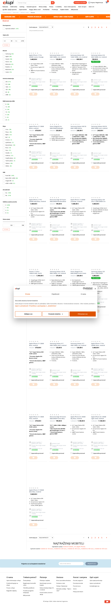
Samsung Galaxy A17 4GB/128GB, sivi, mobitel (78, 344)
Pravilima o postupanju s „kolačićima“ (43, 306)
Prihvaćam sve (83, 314)
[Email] (71, 563)
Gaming (22, 7)
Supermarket (23, 9)
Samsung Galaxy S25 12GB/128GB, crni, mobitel (78, 56)
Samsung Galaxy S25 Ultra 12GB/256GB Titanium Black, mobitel (99, 272)
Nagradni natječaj (11, 591)
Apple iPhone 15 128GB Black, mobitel (36, 127)
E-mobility (59, 7)
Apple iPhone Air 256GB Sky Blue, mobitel (78, 417)
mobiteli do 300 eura (73, 549)
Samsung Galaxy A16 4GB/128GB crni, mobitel (99, 56)
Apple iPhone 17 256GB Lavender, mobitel (78, 200)
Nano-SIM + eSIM (10, 178)
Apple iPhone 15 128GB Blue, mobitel (36, 344)
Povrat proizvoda (78, 583)
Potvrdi (6, 45)
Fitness (51, 7)
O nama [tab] (83, 294)
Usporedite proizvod (36, 89)
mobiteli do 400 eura (87, 549)
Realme (7, 67)
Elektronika (13, 7)
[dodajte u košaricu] (33, 94)
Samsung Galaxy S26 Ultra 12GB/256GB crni (98, 200)
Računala (5, 7)
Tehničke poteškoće (28, 588)
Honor (7, 61)
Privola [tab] (27, 294)
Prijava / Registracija (95, 2)
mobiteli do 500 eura (101, 549)
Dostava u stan (60, 583)
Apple (7, 56)
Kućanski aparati (31, 7)
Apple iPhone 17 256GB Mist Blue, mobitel (36, 491)
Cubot (7, 72)
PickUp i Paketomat (61, 586)
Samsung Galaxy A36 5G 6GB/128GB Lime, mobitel (99, 127)
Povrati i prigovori (78, 580)
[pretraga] (53, 2)
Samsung (8, 54)
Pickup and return (78, 591)
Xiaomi (7, 59)
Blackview (8, 69)
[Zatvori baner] (95, 288)
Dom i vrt (91, 7)
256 (6, 81)
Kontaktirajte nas (94, 586)
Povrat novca (77, 586)
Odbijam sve (28, 314)
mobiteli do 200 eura (60, 549)
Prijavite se (92, 564)
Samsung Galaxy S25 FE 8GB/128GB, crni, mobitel (58, 272)
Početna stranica (7, 12)
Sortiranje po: (33, 27)
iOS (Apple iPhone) (79, 546)
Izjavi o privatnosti (21, 306)
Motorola (8, 64)
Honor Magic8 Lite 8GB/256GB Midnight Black (56, 127)
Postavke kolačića (55, 314)
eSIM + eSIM (8, 183)
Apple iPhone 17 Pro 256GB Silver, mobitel (98, 344)
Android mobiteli (68, 546)
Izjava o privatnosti (95, 583)
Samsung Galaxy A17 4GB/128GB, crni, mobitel (58, 56)
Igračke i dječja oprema (10, 9)
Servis (75, 589)
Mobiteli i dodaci (25, 12)
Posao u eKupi (11, 588)
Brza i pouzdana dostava (63, 580)
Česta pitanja (27, 580)
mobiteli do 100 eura (46, 549)
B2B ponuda (74, 9)
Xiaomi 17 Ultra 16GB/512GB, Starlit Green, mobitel (35, 272)
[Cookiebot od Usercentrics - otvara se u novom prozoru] (84, 288)
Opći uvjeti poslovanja (96, 580)
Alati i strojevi (82, 7)
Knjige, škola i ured (35, 9)
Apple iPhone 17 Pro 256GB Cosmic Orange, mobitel (36, 56)
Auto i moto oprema (70, 7)
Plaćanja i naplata (45, 580)
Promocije (55, 9)
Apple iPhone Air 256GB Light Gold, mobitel (98, 417)
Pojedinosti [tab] (55, 294)
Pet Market (46, 9)
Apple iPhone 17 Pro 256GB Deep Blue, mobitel (37, 200)
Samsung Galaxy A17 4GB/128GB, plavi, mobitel (58, 344)
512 (6, 84)
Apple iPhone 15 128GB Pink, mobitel (36, 417)
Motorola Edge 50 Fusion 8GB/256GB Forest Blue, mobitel (58, 418)
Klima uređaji (43, 7)
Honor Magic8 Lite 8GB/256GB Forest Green (78, 272)
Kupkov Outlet (64, 9)
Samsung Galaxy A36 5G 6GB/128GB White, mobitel (78, 127)
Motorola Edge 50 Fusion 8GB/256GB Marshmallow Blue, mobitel (58, 200)
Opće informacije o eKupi (14, 580)
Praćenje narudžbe (80, 2)
